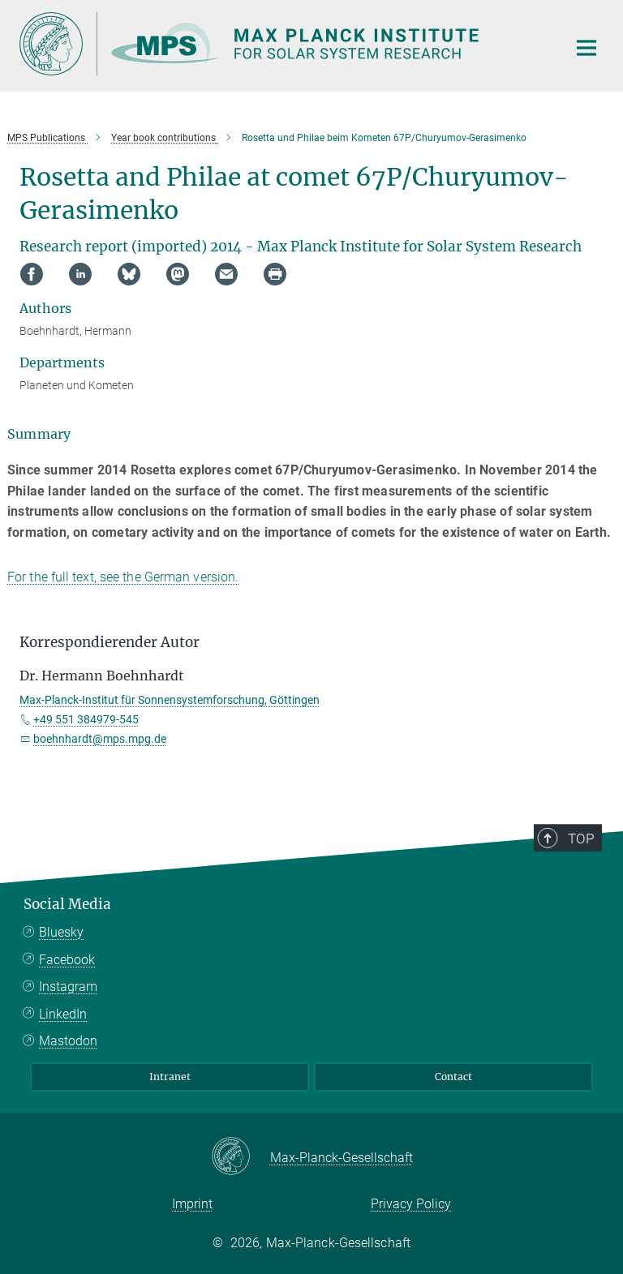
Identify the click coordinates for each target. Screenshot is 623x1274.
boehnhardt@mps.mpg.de (99, 738)
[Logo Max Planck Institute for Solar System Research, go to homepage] (283, 43)
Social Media (67, 904)
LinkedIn (63, 1014)
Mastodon (68, 1041)
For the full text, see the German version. (122, 577)
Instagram (68, 986)
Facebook (67, 959)
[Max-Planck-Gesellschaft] (240, 1157)
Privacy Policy (411, 1204)
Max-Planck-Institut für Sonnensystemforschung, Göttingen (169, 699)
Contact (453, 1076)
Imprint (192, 1204)
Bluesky (61, 932)
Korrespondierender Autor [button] (109, 642)
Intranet (170, 1076)
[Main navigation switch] (586, 48)
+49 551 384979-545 (86, 719)
